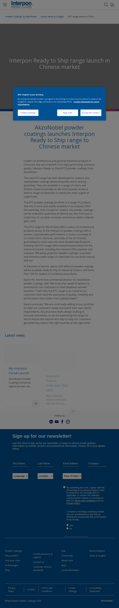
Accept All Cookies (90, 112)
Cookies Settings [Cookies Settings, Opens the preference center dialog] (28, 112)
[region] (59, 104)
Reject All (67, 112)
